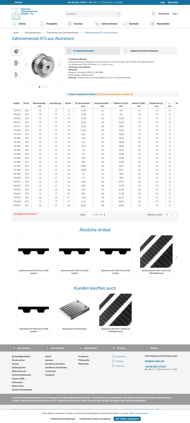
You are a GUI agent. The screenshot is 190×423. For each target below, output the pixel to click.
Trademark (50, 371)
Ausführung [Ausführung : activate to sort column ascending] (55, 103)
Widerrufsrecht (19, 371)
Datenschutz (18, 386)
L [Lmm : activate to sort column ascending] (169, 105)
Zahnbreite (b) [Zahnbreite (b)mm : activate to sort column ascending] (156, 105)
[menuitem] (164, 2)
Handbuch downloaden (56, 367)
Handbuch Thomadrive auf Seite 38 (114, 94)
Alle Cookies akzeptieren (127, 419)
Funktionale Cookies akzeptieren (95, 419)
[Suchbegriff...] (93, 13)
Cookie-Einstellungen (22, 389)
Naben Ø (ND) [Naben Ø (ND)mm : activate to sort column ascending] (138, 105)
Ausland (49, 360)
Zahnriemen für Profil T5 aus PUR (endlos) (75, 272)
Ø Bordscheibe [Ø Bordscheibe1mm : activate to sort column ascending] (101, 105)
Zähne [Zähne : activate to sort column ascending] (68, 103)
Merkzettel (173, 2)
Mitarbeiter (83, 364)
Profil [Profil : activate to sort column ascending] (26, 103)
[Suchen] (118, 13)
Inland (48, 356)
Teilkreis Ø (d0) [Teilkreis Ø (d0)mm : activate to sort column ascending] (120, 105)
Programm (83, 356)
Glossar (15, 364)
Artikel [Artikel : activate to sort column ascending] (16, 103)
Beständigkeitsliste (21, 356)
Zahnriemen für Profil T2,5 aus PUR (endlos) (33, 272)
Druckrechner (18, 360)
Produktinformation (80, 51)
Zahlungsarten (19, 367)
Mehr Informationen (139, 413)
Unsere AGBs (18, 378)
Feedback (49, 375)
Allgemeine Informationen (141, 51)
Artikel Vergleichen (76, 94)
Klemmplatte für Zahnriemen (74, 329)
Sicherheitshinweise (21, 375)
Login (162, 2)
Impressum (17, 382)
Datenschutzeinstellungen (63, 419)
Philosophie (83, 360)
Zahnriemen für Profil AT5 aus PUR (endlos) (115, 272)
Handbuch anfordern (55, 364)
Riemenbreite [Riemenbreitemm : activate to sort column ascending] (39, 105)
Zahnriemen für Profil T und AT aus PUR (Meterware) (156, 272)
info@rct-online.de (154, 361)
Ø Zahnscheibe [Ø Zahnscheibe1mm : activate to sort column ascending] (82, 105)
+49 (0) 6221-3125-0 (77, 2)
